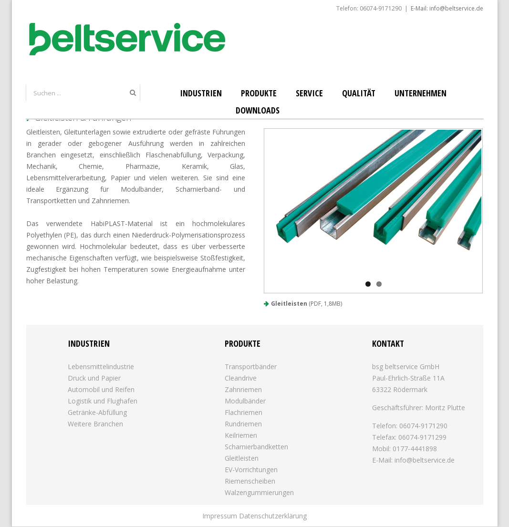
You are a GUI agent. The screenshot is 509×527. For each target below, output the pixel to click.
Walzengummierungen (259, 492)
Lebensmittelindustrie (101, 366)
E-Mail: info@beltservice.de (447, 8)
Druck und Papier (94, 377)
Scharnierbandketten (256, 446)
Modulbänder (245, 400)
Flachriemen (243, 412)
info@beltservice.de (425, 460)
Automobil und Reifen (101, 389)
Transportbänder (251, 366)
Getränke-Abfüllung (97, 412)
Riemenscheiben (250, 481)
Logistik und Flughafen (102, 400)
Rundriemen (243, 423)
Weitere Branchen (95, 423)
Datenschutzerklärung (273, 515)
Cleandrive (241, 377)
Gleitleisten (289, 304)
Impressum (219, 515)
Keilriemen (241, 435)
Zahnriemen (243, 389)
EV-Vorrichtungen (251, 469)
